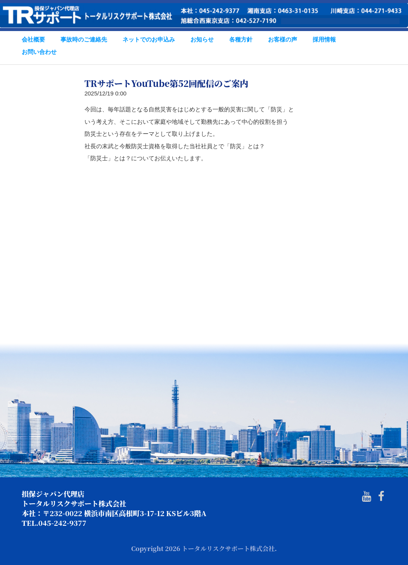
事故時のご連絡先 (84, 39)
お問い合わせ (39, 52)
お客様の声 (282, 39)
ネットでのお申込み (149, 39)
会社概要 (33, 39)
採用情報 (324, 39)
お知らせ (202, 39)
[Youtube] (366, 496)
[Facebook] (381, 496)
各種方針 (240, 39)
